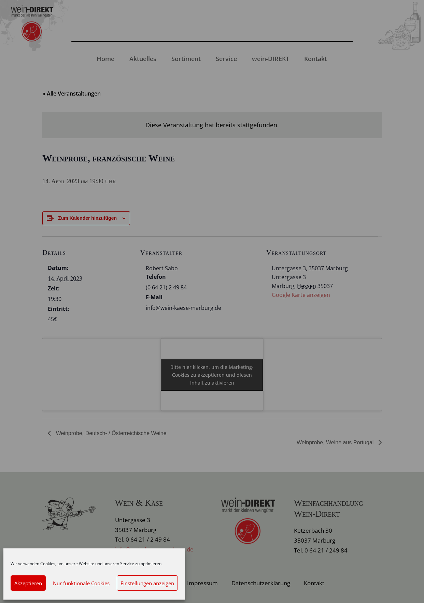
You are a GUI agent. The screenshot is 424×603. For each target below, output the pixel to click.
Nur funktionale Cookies (81, 583)
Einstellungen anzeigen (147, 583)
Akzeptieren (28, 583)
